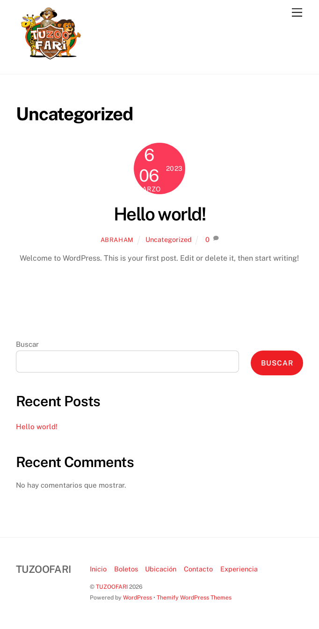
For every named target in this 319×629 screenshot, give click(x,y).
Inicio (98, 569)
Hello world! (160, 214)
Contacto (198, 569)
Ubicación (160, 569)
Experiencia (239, 569)
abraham (117, 239)
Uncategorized (168, 239)
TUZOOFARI (112, 586)
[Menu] (297, 13)
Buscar (27, 344)
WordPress (137, 597)
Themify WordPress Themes (194, 597)
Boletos (126, 569)
